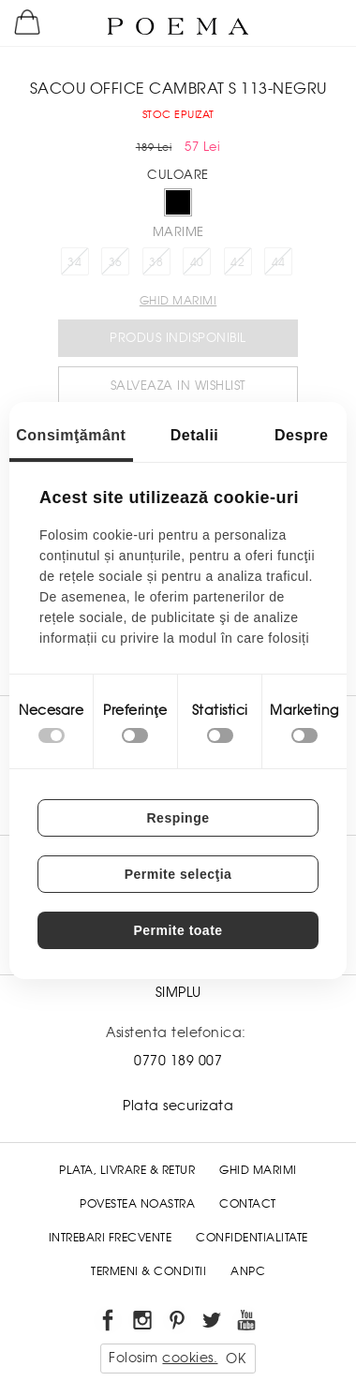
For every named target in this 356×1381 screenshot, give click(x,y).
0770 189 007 (178, 1060)
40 (197, 262)
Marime (178, 232)
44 (279, 262)
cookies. (189, 1357)
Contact (247, 1203)
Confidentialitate (252, 1237)
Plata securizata (178, 1105)
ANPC (247, 1271)
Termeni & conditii (148, 1271)
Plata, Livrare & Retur (127, 1170)
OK (235, 1358)
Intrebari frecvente (110, 1237)
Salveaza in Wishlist (178, 386)
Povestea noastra (137, 1203)
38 (156, 262)
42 (237, 262)
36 (116, 262)
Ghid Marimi (258, 1170)
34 (74, 262)
